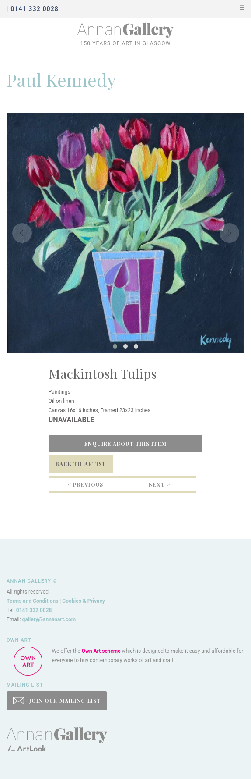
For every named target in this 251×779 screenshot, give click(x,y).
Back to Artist (81, 463)
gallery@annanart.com (49, 619)
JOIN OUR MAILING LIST (57, 700)
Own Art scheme (101, 651)
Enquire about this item (125, 443)
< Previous (85, 484)
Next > (159, 484)
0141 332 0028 (34, 610)
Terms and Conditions (32, 601)
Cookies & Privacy (83, 601)
